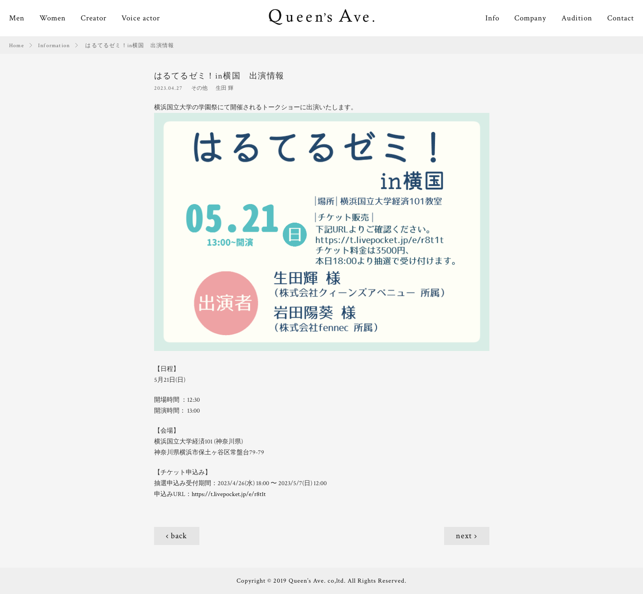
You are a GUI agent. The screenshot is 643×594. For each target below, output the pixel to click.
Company (530, 18)
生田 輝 (224, 88)
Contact (620, 18)
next (464, 536)
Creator (93, 18)
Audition (576, 18)
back (179, 536)
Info (492, 18)
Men (16, 18)
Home (16, 45)
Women (52, 18)
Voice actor (140, 18)
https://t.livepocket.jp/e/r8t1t (229, 494)
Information (54, 45)
